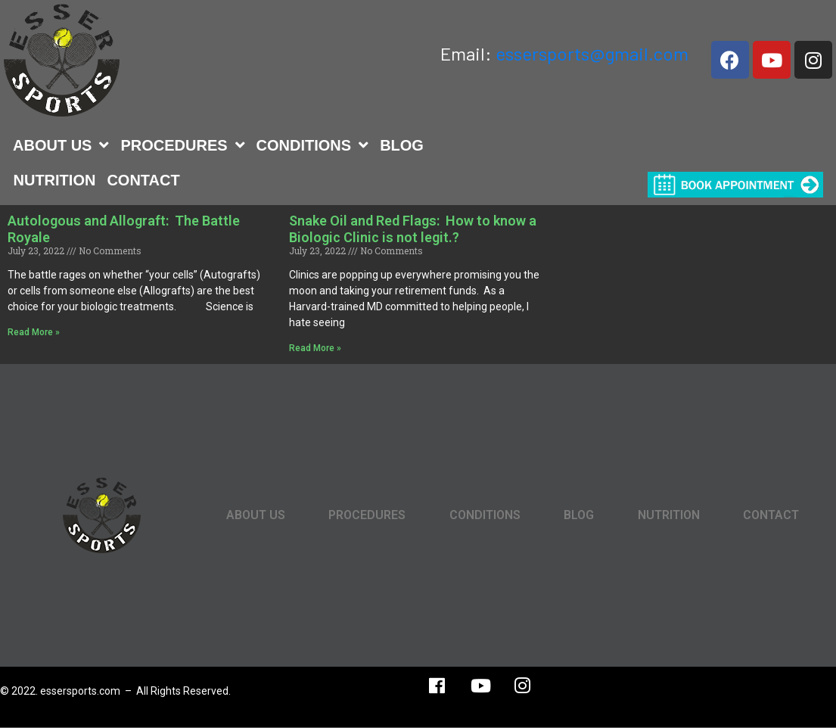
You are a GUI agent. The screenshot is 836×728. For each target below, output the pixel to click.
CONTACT (143, 180)
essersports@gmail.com (592, 53)
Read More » (34, 332)
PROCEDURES (182, 145)
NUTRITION (55, 180)
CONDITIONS (312, 145)
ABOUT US (61, 145)
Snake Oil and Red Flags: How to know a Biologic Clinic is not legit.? (412, 229)
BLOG (402, 145)
